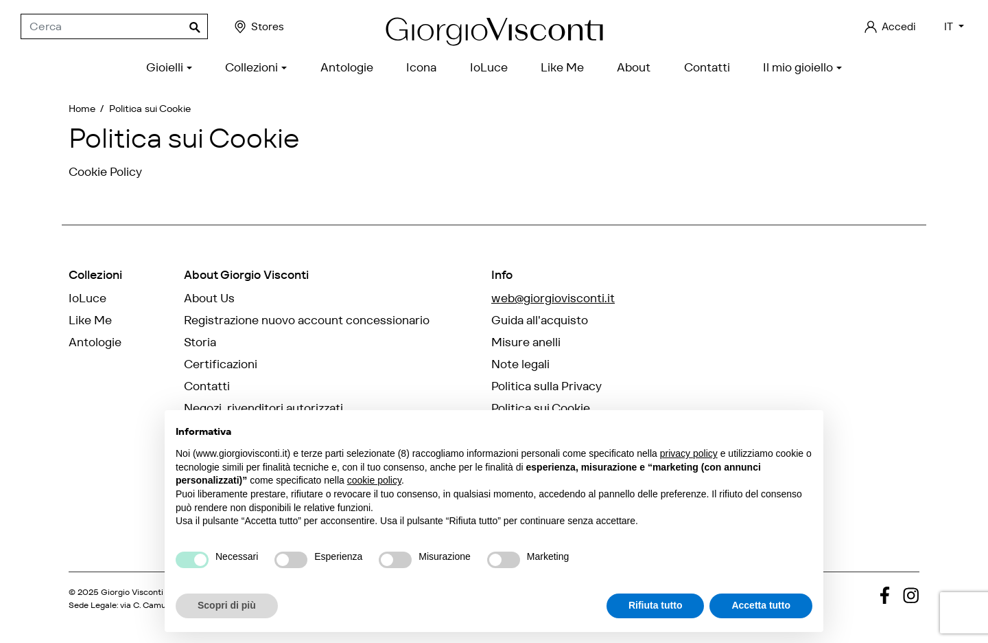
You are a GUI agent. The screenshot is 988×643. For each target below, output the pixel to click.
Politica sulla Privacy (546, 386)
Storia (200, 342)
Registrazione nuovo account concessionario (307, 320)
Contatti (207, 386)
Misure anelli (526, 342)
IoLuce (87, 298)
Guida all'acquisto (539, 320)
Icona (84, 364)
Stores (258, 26)
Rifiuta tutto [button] (655, 605)
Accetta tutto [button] (760, 605)
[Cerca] (114, 27)
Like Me (90, 320)
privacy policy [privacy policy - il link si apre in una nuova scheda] (689, 453)
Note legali (520, 364)
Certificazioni (220, 364)
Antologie (95, 342)
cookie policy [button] (374, 480)
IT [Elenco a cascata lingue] (950, 26)
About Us (209, 298)
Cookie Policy (105, 171)
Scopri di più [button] (227, 605)
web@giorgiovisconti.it (553, 298)
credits (90, 615)
